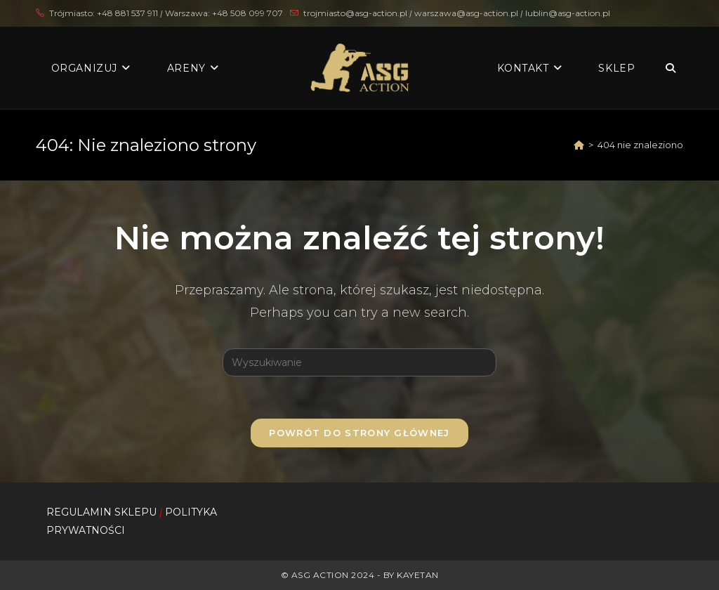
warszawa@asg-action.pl (467, 13)
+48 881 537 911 (127, 13)
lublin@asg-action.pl (567, 13)
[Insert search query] (359, 362)
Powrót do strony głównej (359, 432)
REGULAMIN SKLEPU (101, 512)
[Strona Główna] (579, 144)
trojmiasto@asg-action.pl (355, 13)
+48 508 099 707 (247, 13)
